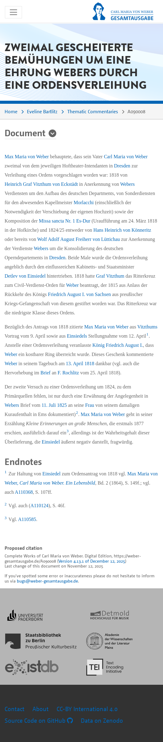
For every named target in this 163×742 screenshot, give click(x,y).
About (40, 709)
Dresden (122, 165)
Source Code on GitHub (39, 720)
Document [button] (25, 132)
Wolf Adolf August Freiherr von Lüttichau (78, 239)
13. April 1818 (80, 363)
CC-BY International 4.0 (87, 709)
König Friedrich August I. (117, 345)
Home (11, 111)
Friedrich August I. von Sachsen (79, 294)
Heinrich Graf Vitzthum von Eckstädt (41, 184)
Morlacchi (84, 202)
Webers (127, 184)
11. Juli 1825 (54, 405)
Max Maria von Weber (27, 156)
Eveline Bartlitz (42, 111)
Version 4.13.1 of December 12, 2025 (91, 561)
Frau (89, 405)
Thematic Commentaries (92, 111)
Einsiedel (51, 441)
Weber (72, 285)
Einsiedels (77, 336)
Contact (14, 709)
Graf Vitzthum (110, 276)
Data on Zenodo (102, 720)
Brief (45, 372)
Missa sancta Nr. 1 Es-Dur (64, 220)
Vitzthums (147, 326)
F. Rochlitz (68, 372)
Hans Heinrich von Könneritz (122, 230)
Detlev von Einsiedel (25, 276)
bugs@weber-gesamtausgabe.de (47, 580)
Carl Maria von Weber (126, 156)
